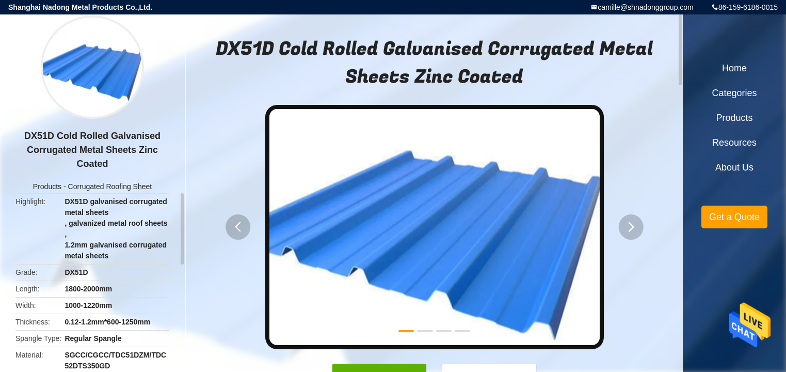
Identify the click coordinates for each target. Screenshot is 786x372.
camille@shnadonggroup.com (645, 7)
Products (47, 186)
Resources (734, 142)
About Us (734, 167)
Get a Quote (734, 217)
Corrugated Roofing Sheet (110, 186)
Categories (734, 93)
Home (734, 68)
